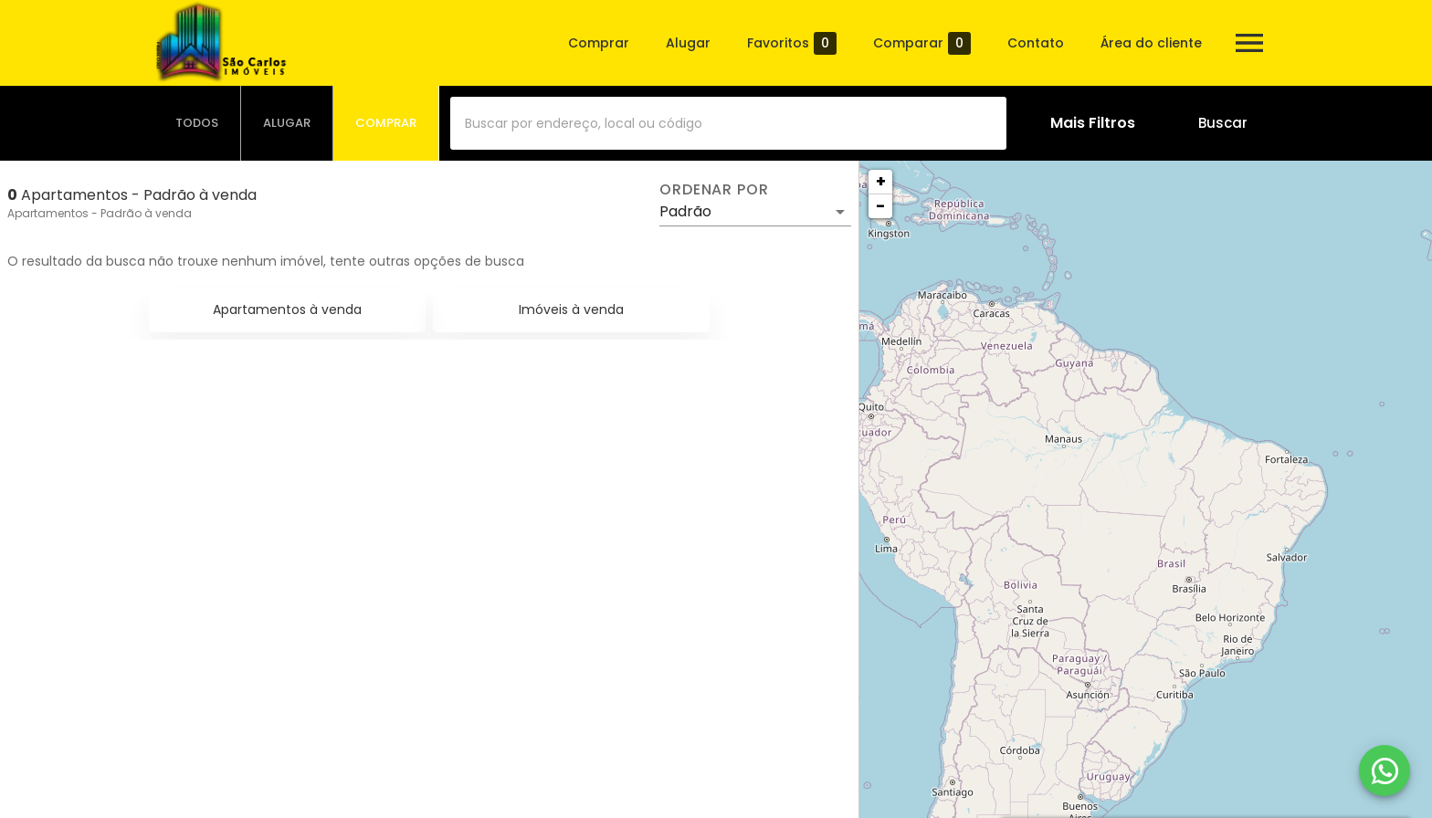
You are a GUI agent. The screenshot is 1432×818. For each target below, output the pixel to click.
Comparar (922, 43)
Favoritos (792, 43)
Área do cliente (1151, 43)
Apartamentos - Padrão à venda (99, 213)
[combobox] (728, 123)
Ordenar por (714, 190)
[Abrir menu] (1249, 43)
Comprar (598, 43)
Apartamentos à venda (287, 309)
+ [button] (881, 181)
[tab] (197, 123)
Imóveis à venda (571, 309)
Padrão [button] (685, 211)
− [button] (880, 205)
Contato (1035, 43)
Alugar (688, 43)
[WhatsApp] (1384, 770)
